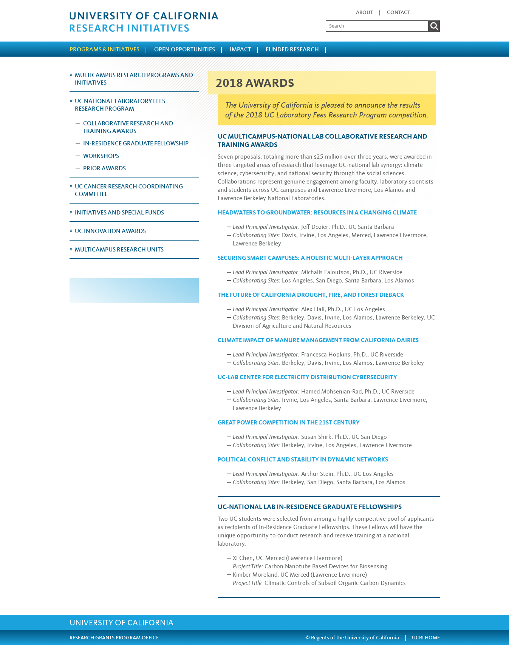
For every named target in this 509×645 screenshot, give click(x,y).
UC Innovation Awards (110, 231)
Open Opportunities (184, 49)
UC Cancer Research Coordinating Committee (129, 190)
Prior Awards (104, 168)
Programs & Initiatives (104, 49)
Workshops (101, 155)
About (364, 12)
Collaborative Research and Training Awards (128, 127)
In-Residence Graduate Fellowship (136, 143)
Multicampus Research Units (119, 249)
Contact (398, 12)
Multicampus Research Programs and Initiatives (134, 78)
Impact (240, 49)
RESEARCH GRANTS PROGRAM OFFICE (114, 637)
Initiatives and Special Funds (119, 212)
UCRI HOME (426, 637)
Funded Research (292, 49)
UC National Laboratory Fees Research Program (120, 104)
